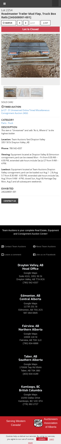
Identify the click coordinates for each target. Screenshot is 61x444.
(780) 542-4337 (30, 282)
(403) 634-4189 (30, 374)
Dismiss (42, 439)
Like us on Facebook (44, 254)
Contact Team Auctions (13, 246)
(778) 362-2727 (30, 404)
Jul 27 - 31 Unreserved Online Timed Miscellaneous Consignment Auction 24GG (25, 112)
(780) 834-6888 (30, 343)
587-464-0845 (30, 313)
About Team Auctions (44, 246)
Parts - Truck (7, 123)
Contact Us (10, 201)
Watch (8, 23)
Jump (45, 23)
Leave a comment (11, 254)
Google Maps (30, 273)
